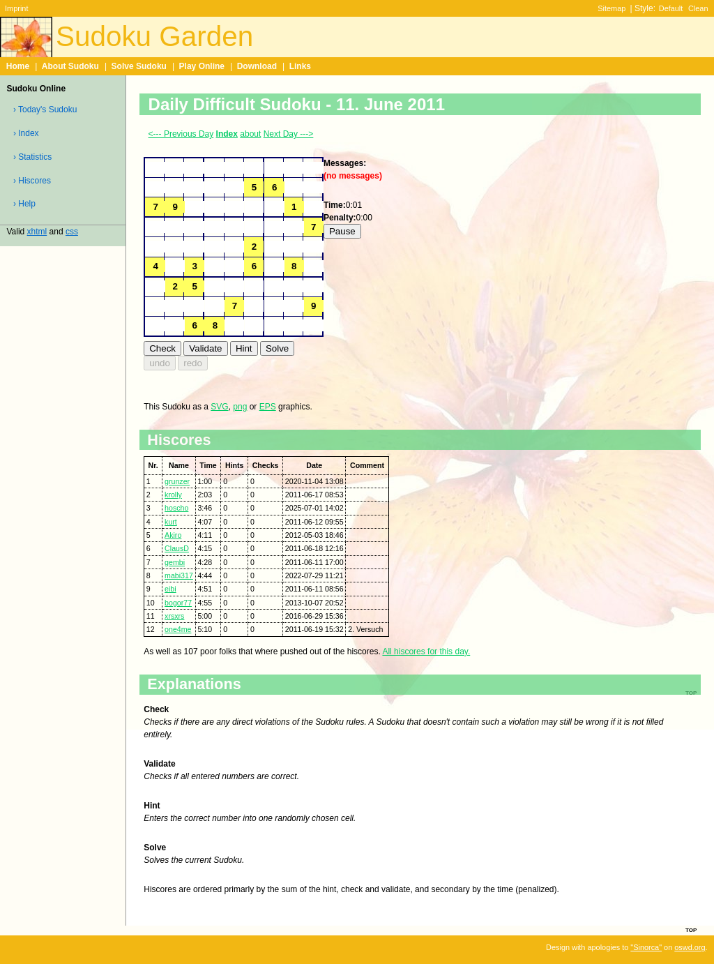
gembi (175, 562)
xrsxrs (174, 616)
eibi (170, 589)
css (72, 231)
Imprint (16, 8)
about (250, 134)
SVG (219, 407)
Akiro (173, 535)
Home (17, 66)
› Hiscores (32, 181)
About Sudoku (70, 66)
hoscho (176, 508)
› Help (24, 204)
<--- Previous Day (181, 134)
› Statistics (32, 157)
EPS (267, 407)
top (691, 929)
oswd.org (689, 947)
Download (257, 66)
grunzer (177, 481)
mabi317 (179, 575)
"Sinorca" (646, 947)
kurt (171, 522)
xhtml (37, 231)
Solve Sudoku (139, 66)
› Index (26, 133)
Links (300, 66)
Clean (698, 8)
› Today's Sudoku (45, 109)
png (240, 407)
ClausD (177, 548)
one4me (178, 629)
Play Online (202, 66)
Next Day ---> (289, 134)
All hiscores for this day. (426, 651)
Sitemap (611, 8)
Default (671, 8)
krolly (173, 494)
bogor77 (178, 602)
